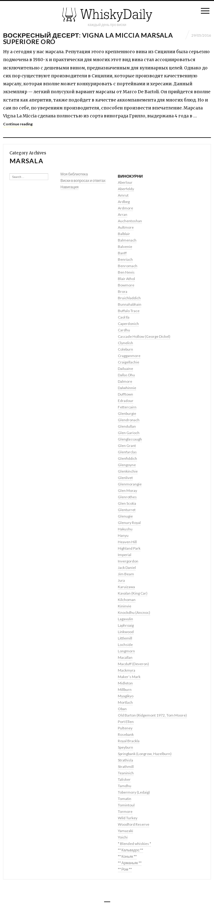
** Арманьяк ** (130, 863)
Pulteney (125, 728)
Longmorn (126, 651)
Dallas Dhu (126, 375)
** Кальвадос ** (130, 850)
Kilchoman (127, 599)
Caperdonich (128, 323)
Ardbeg (124, 201)
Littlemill (125, 638)
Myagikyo (125, 696)
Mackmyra (126, 670)
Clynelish (125, 343)
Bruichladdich (129, 298)
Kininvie (124, 606)
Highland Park (129, 548)
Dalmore (125, 381)
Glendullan (127, 426)
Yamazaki (125, 830)
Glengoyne (127, 465)
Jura (121, 580)
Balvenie (125, 246)
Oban (122, 708)
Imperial (124, 554)
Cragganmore (129, 355)
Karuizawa (126, 586)
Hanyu (123, 535)
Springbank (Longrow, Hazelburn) (145, 753)
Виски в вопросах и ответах (83, 180)
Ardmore (125, 208)
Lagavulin (125, 619)
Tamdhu (124, 785)
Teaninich (126, 773)
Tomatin (124, 798)
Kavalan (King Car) (132, 593)
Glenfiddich (127, 458)
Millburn (125, 689)
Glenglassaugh (130, 439)
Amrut (123, 195)
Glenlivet (125, 477)
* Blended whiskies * (134, 843)
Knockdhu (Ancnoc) (134, 612)
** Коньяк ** (127, 856)
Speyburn (125, 747)
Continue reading (18, 124)
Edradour (125, 400)
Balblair (124, 233)
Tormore (125, 811)
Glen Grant (127, 445)
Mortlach (125, 702)
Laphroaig (126, 625)
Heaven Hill (127, 542)
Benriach (125, 259)
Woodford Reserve (133, 824)
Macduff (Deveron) (133, 664)
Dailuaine (125, 368)
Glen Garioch (129, 432)
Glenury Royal (129, 522)
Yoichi (123, 837)
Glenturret (127, 509)
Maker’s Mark (129, 676)
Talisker (124, 779)
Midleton (125, 683)
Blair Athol (126, 278)
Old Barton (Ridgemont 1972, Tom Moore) (152, 715)
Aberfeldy (126, 188)
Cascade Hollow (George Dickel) (144, 336)
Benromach (127, 266)
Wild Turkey (127, 818)
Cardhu (124, 330)
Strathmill (126, 766)
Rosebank (126, 734)
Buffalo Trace (129, 310)
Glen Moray (127, 490)
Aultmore (126, 227)
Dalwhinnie (127, 387)
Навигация (69, 187)
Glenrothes (127, 497)
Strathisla (125, 760)
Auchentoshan (130, 221)
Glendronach (129, 420)
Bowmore (126, 285)
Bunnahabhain (129, 304)
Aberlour (125, 182)
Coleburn (125, 349)
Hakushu (125, 529)
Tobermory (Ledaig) (134, 792)
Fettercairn (127, 407)
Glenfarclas (127, 452)
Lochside (125, 644)
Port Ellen (126, 721)
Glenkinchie (128, 471)
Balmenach (127, 240)
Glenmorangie (130, 484)
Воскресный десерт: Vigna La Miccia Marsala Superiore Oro (88, 38)
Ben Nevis (126, 272)
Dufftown (125, 394)
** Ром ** (125, 869)
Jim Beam (126, 574)
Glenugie (125, 516)
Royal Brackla (129, 741)
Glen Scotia (127, 503)
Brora (122, 291)
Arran (122, 214)
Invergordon (128, 561)
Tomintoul (126, 805)
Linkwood (126, 631)
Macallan (125, 657)
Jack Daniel (127, 567)
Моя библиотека (74, 174)
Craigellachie (128, 362)
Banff (122, 253)
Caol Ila (123, 317)
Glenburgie (127, 413)
